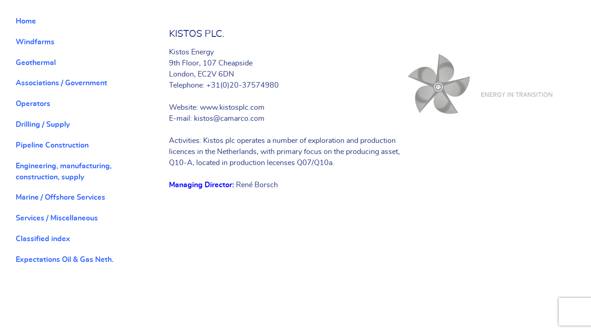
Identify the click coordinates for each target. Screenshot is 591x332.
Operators (33, 103)
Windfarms (35, 42)
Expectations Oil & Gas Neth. (65, 259)
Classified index (43, 239)
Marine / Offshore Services (60, 197)
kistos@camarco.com (229, 118)
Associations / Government (61, 83)
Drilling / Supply (43, 124)
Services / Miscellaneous (57, 218)
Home (26, 21)
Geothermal (36, 62)
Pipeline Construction (52, 145)
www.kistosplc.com (232, 107)
